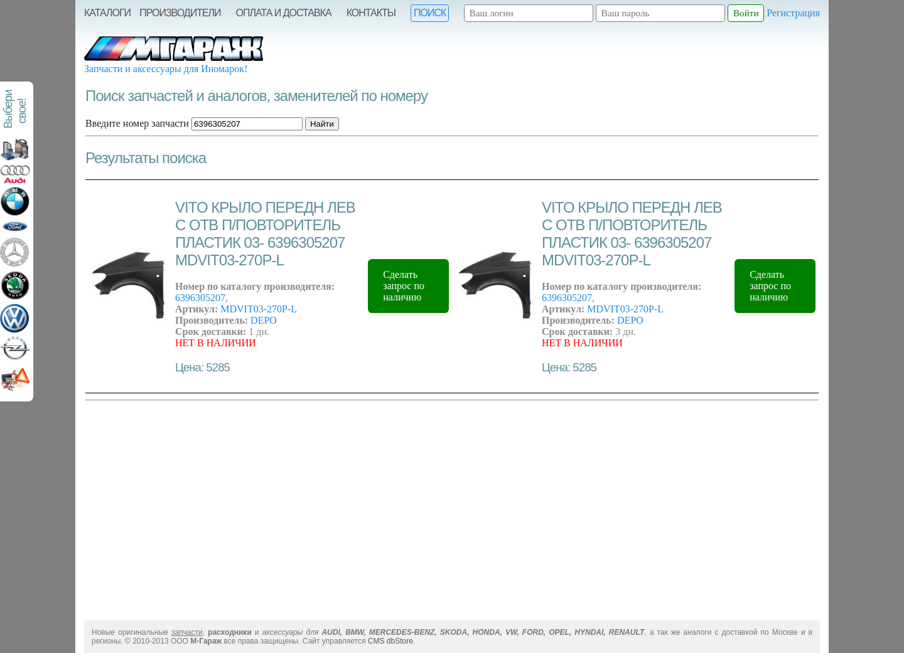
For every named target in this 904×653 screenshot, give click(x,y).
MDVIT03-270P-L (258, 309)
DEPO (263, 320)
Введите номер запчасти (137, 123)
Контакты (371, 13)
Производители (179, 13)
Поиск (430, 13)
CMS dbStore (390, 641)
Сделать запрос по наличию (403, 285)
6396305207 (200, 297)
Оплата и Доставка (283, 13)
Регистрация (793, 13)
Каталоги (107, 13)
